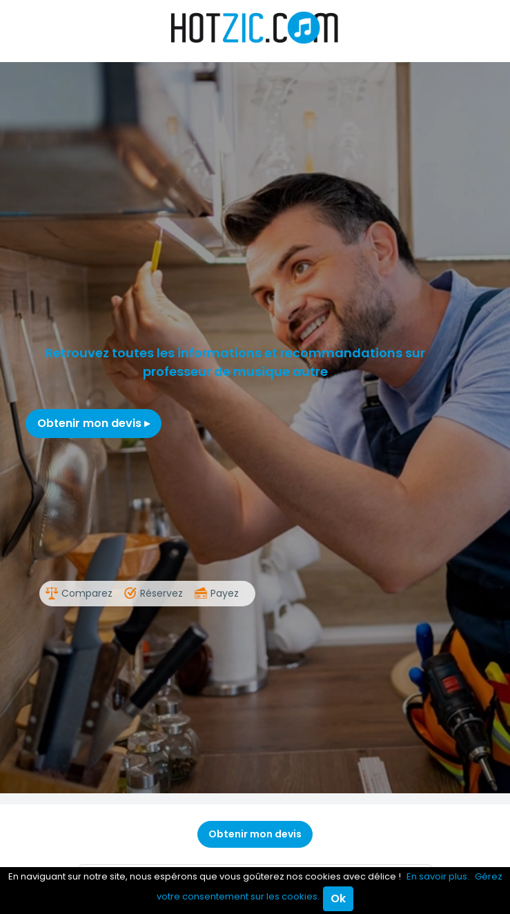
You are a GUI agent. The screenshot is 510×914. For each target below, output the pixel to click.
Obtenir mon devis (93, 423)
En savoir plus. (437, 876)
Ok (338, 898)
